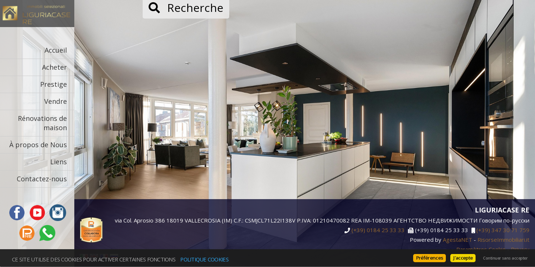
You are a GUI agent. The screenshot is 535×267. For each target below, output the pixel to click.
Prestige (53, 84)
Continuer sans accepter (505, 258)
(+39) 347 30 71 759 (502, 230)
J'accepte (463, 257)
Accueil (56, 50)
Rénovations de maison (42, 123)
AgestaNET (457, 239)
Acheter (54, 67)
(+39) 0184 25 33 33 (378, 230)
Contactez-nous (42, 178)
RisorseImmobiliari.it (503, 239)
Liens (58, 161)
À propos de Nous (38, 144)
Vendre (55, 101)
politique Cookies (204, 259)
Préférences (429, 257)
